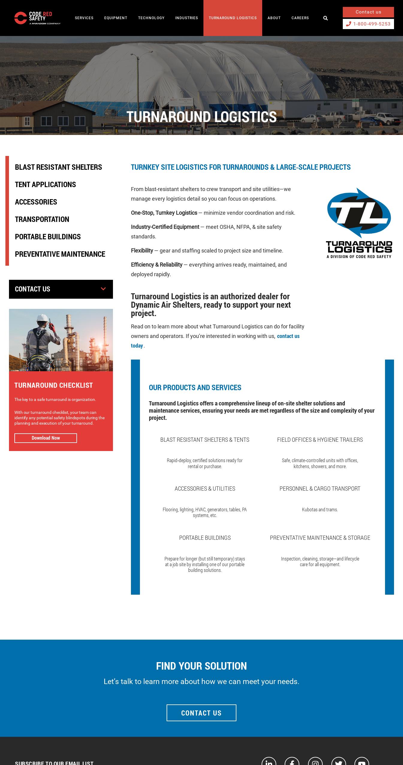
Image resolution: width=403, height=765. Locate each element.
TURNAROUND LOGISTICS (233, 18)
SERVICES (84, 18)
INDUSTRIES (186, 18)
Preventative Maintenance (60, 254)
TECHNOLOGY (151, 18)
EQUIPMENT (115, 18)
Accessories (36, 202)
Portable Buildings (48, 236)
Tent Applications (45, 184)
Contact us (368, 12)
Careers (300, 18)
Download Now (46, 438)
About (274, 18)
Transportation (42, 219)
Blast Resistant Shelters (58, 167)
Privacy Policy (381, 749)
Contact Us (33, 289)
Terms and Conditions (341, 749)
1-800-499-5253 (368, 24)
